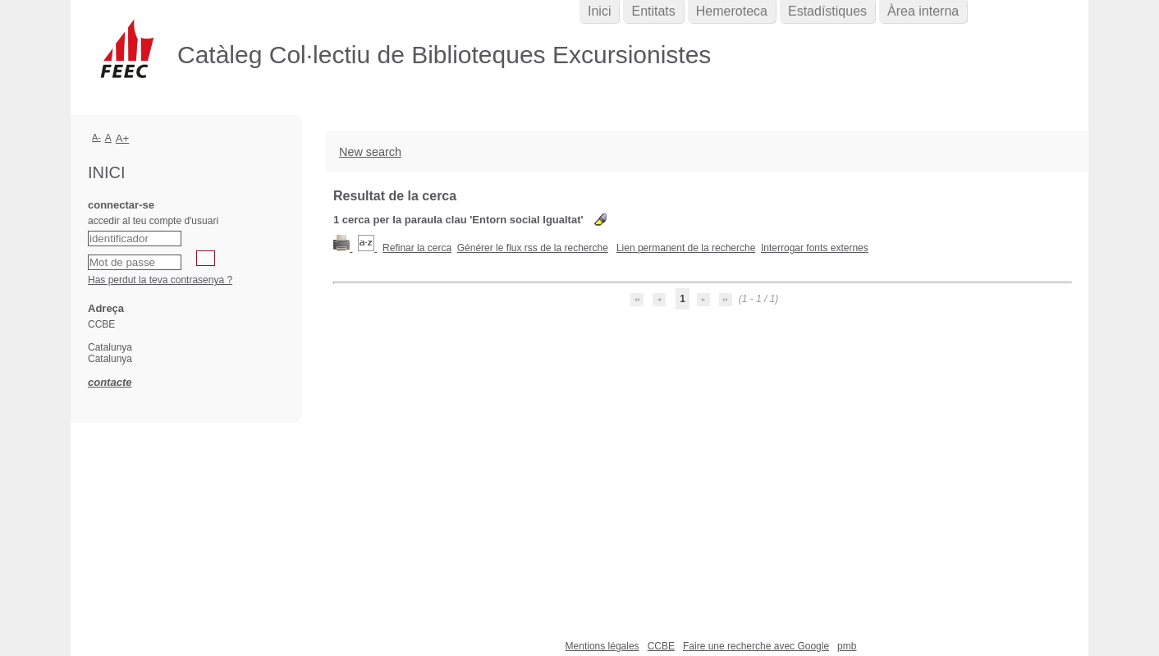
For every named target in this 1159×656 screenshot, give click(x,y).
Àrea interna (923, 11)
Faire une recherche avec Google (756, 646)
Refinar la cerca (417, 248)
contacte (109, 382)
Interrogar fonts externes (814, 248)
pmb (846, 646)
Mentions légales (602, 646)
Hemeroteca (731, 11)
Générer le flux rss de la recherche (532, 248)
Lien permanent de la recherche (685, 248)
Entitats (653, 11)
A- (96, 137)
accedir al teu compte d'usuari (153, 221)
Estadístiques (827, 11)
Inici (599, 11)
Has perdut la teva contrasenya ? (160, 280)
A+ (123, 138)
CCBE (661, 646)
